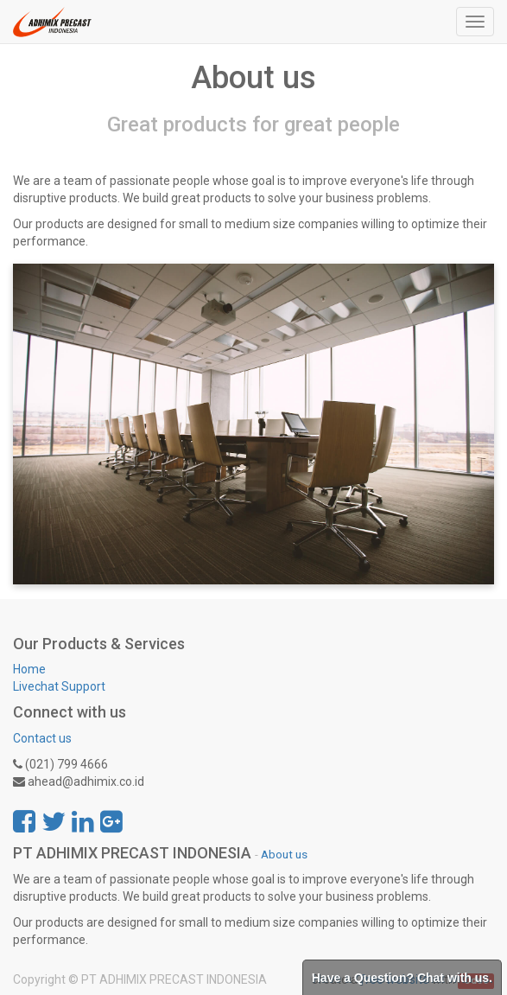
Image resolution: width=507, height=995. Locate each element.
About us (284, 854)
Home (29, 669)
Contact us (42, 738)
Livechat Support (59, 686)
